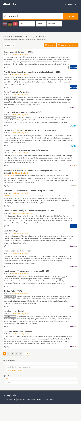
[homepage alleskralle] (11, 4)
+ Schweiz (8, 396)
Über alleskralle (10, 416)
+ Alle (6, 380)
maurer (20, 387)
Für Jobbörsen (70, 4)
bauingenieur (11, 387)
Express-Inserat (49, 416)
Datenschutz (21, 416)
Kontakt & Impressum (34, 416)
